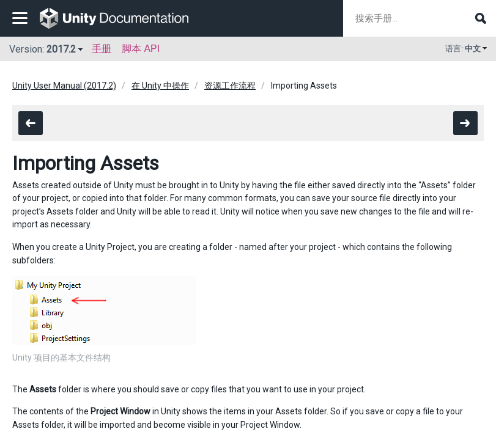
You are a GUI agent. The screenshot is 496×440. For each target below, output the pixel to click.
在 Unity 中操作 (160, 85)
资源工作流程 (230, 85)
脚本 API (141, 48)
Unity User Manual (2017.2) (64, 85)
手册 (101, 48)
